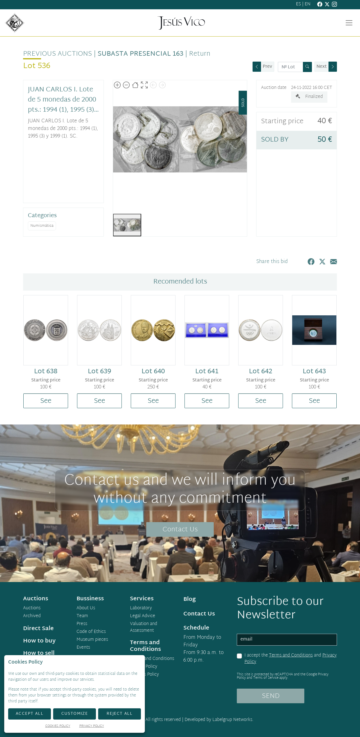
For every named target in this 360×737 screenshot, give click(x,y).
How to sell (39, 653)
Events (83, 648)
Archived (32, 616)
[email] (287, 640)
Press (81, 624)
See (45, 401)
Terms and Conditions (291, 655)
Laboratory (141, 608)
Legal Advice (142, 616)
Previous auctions (57, 54)
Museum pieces (92, 640)
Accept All (29, 713)
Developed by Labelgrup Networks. (218, 720)
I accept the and (290, 659)
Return (199, 54)
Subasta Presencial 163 (140, 54)
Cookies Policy (144, 675)
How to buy (39, 641)
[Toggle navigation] (349, 22)
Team (82, 616)
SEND (271, 696)
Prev (267, 67)
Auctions (31, 608)
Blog (189, 599)
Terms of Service (265, 678)
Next (321, 67)
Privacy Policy (143, 667)
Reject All (119, 713)
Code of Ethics (91, 632)
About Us (85, 608)
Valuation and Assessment (143, 627)
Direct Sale (38, 629)
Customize (74, 713)
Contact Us (180, 529)
